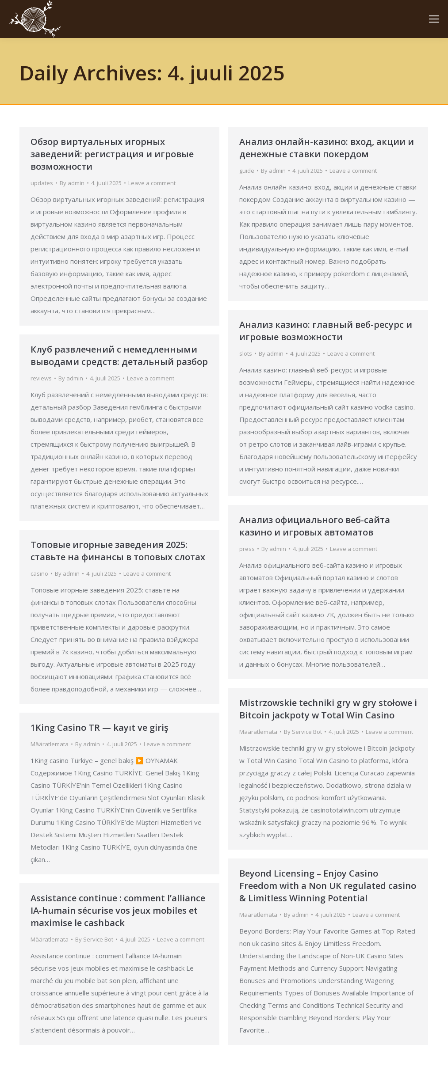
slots (245, 353)
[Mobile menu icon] (434, 19)
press (247, 549)
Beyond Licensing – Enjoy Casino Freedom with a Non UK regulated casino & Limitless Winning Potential (327, 885)
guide (246, 171)
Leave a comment (152, 183)
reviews (41, 378)
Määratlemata (258, 732)
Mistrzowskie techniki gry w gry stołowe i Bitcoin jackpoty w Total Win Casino (328, 709)
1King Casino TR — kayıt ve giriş (99, 727)
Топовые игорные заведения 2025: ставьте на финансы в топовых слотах (118, 551)
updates (42, 183)
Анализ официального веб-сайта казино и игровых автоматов (314, 526)
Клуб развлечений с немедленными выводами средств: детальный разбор (119, 355)
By (72, 183)
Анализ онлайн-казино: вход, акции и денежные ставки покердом (326, 148)
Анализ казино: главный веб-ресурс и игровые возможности (325, 331)
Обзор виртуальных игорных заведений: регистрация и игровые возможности (112, 154)
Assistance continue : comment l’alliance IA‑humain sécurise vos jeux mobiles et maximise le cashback (118, 910)
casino (39, 573)
